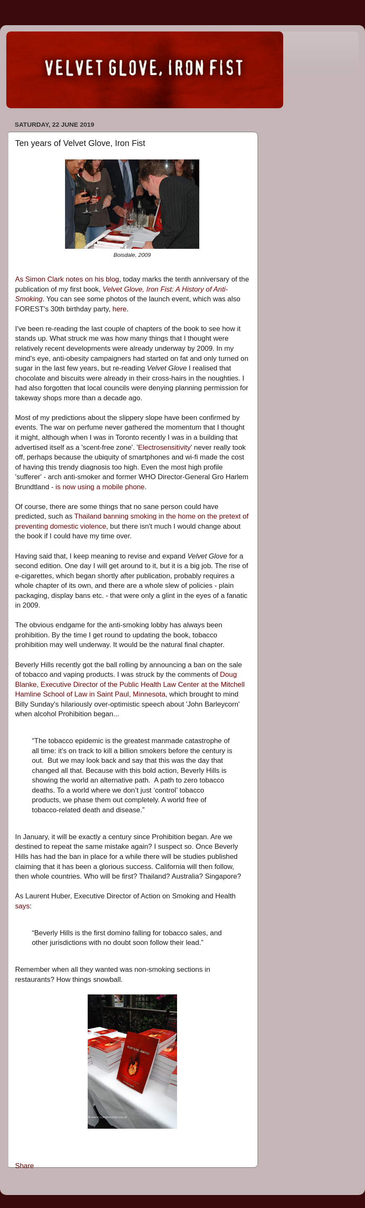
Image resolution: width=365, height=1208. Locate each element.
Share (24, 1166)
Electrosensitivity (164, 447)
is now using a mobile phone (99, 487)
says (22, 906)
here (119, 309)
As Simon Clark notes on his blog (67, 279)
